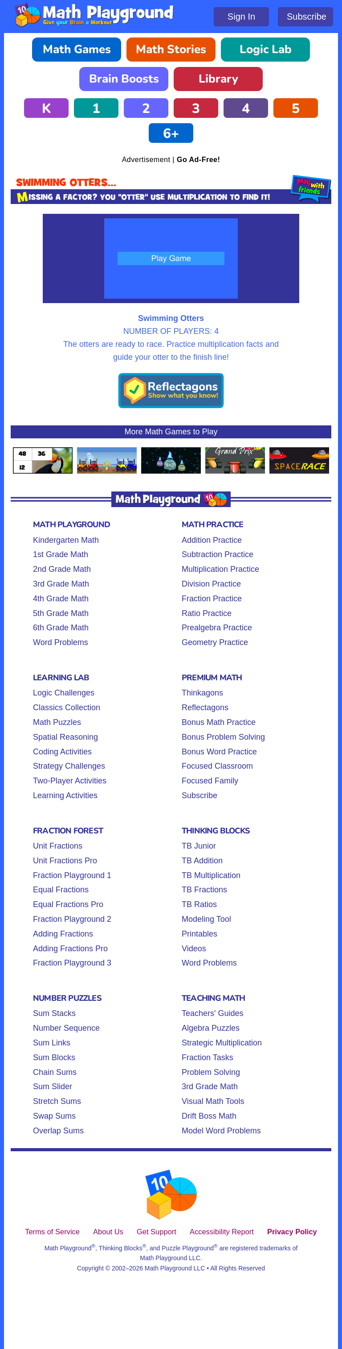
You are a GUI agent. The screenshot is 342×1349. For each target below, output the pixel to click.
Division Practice (211, 583)
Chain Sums (55, 1072)
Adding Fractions (63, 933)
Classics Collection (66, 707)
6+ (171, 134)
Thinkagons (202, 692)
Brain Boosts (124, 79)
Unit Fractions (57, 845)
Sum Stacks (54, 1013)
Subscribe (306, 16)
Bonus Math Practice (219, 722)
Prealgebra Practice (217, 627)
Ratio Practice (207, 613)
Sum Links (51, 1042)
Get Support (156, 1232)
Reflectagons (205, 707)
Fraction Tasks (207, 1057)
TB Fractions (204, 889)
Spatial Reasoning (65, 737)
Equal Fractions (61, 889)
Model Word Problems (221, 1130)
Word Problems (60, 642)
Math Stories (171, 49)
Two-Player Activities (69, 780)
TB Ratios (199, 904)
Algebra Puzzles (211, 1028)
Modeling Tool (206, 919)
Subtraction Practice (217, 554)
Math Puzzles (57, 722)
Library (218, 79)
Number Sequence (66, 1028)
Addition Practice (212, 540)
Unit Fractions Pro (65, 860)
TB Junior (199, 845)
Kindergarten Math (66, 540)
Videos (194, 948)
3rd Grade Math (61, 583)
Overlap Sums (58, 1130)
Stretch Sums (57, 1101)
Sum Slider (52, 1086)
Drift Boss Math (209, 1116)
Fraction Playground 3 (72, 962)
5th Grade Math (61, 613)
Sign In (241, 16)
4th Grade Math (61, 598)
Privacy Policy (292, 1232)
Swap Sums (54, 1116)
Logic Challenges (63, 692)
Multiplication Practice (220, 569)
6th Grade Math (61, 627)
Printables (199, 933)
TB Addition (202, 860)
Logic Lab (266, 49)
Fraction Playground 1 (72, 875)
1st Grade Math (60, 554)
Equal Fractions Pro (68, 904)
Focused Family (210, 780)
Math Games (77, 49)
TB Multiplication (211, 875)
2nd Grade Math (62, 569)
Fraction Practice (212, 598)
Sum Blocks (54, 1057)
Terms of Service (52, 1232)
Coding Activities (62, 751)
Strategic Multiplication (222, 1042)
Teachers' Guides (213, 1013)
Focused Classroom (217, 766)
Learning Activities (65, 795)
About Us (108, 1232)
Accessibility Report (222, 1232)
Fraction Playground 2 (72, 919)
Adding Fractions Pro (70, 948)
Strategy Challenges (69, 766)
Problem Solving (211, 1072)
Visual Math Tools (213, 1101)
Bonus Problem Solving (223, 737)
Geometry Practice (215, 642)
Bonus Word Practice (219, 751)
